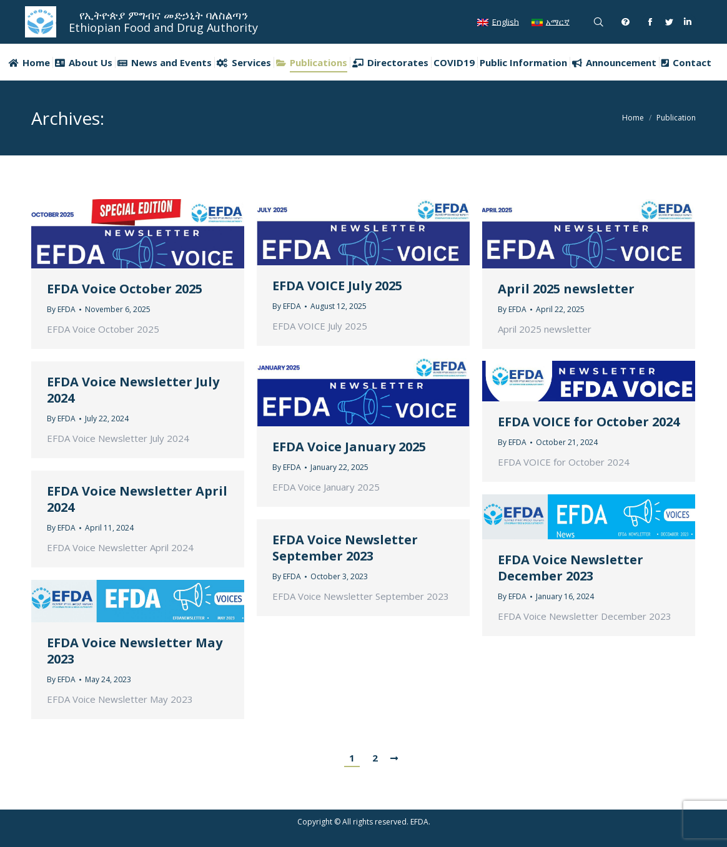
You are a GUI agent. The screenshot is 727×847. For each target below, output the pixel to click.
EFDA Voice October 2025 (124, 289)
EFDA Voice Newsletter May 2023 (134, 651)
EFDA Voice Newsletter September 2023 (345, 548)
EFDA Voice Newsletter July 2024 (133, 390)
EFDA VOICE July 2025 (337, 286)
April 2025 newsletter (566, 289)
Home (633, 117)
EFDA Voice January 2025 (349, 447)
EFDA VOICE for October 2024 (589, 422)
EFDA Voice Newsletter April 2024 (137, 499)
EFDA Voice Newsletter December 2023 (570, 568)
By (61, 309)
